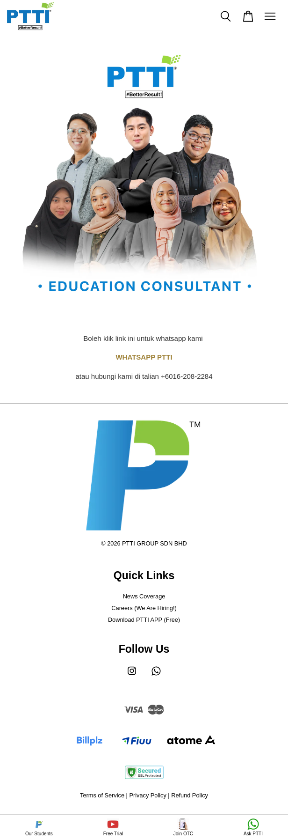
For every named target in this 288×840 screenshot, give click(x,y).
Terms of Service (102, 795)
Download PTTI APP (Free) (144, 619)
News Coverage (144, 596)
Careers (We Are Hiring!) (143, 608)
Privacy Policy (147, 795)
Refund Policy (189, 795)
